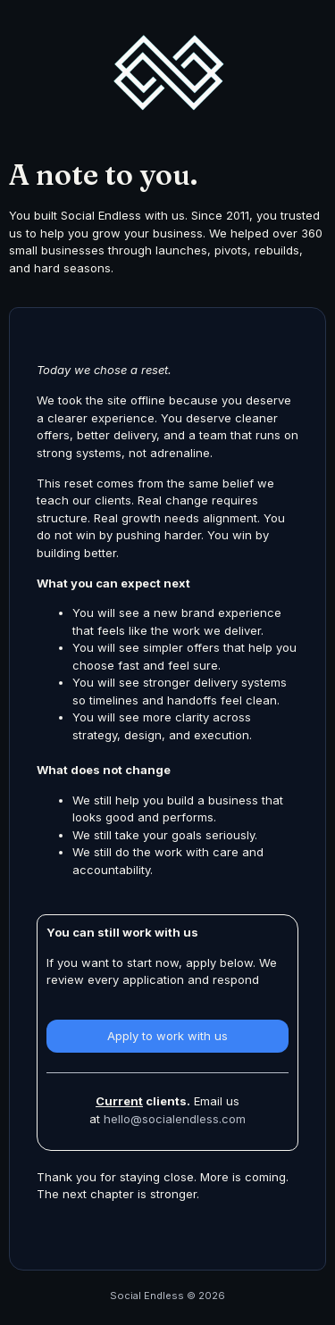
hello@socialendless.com (175, 1119)
